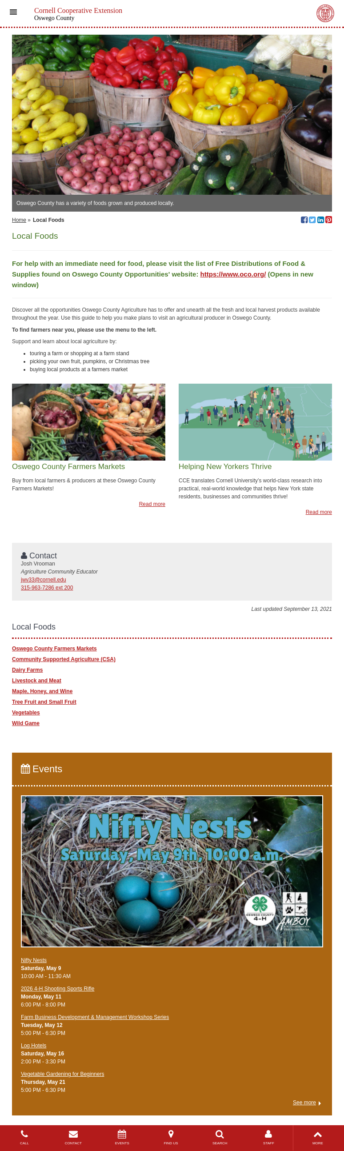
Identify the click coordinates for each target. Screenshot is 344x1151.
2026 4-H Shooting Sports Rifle (57, 989)
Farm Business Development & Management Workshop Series (95, 1017)
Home (19, 220)
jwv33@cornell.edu (43, 580)
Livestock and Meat (36, 681)
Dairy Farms (27, 670)
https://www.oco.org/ (233, 274)
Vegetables (26, 713)
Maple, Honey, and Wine (42, 691)
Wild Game (26, 723)
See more (304, 1102)
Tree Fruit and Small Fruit (44, 702)
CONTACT (73, 1137)
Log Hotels (33, 1046)
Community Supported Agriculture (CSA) (64, 659)
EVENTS (122, 1137)
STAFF (269, 1137)
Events (41, 768)
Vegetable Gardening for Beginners (62, 1074)
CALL (24, 1137)
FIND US (171, 1137)
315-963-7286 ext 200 (47, 588)
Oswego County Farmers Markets (54, 649)
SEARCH (220, 1137)
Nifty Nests (34, 960)
